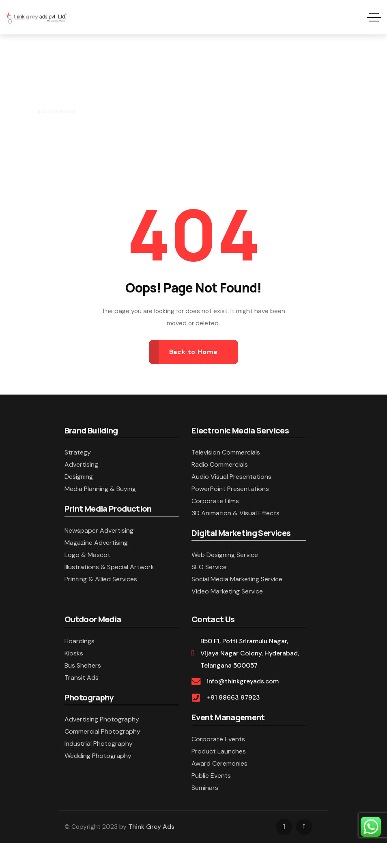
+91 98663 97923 (233, 697)
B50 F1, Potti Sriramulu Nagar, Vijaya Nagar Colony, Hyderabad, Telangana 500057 (249, 653)
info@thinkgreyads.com (243, 681)
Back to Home (193, 352)
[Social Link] (284, 827)
